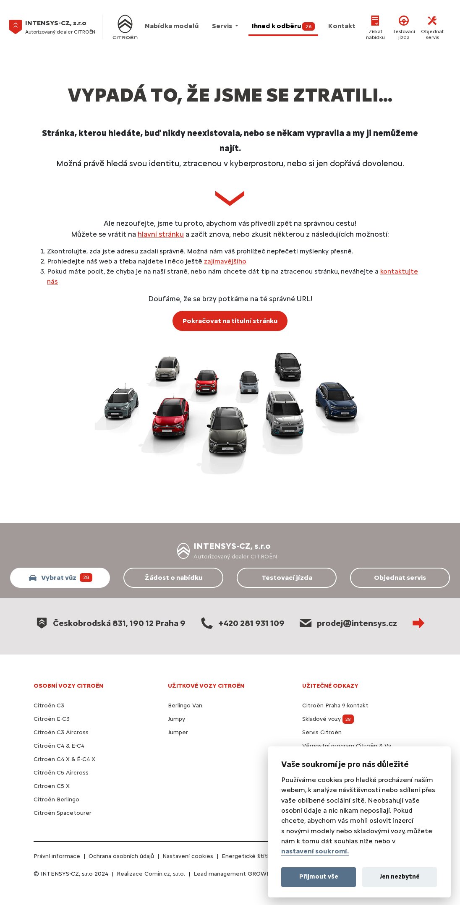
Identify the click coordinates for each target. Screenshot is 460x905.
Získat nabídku (375, 26)
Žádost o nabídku (173, 578)
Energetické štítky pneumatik (263, 856)
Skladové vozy (328, 718)
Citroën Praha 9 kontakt (335, 705)
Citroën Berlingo (56, 799)
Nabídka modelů (172, 26)
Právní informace (57, 856)
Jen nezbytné (400, 876)
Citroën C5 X (52, 786)
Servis (222, 26)
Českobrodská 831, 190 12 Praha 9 (110, 623)
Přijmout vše (318, 876)
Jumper (178, 732)
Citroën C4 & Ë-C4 (59, 745)
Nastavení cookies (187, 856)
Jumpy (176, 718)
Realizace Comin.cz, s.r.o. (151, 873)
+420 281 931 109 (242, 623)
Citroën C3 (49, 705)
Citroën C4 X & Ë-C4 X (64, 759)
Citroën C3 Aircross (61, 732)
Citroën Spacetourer (62, 812)
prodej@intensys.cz (347, 623)
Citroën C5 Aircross (61, 772)
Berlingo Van (185, 705)
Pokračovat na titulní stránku (230, 321)
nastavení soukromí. (315, 851)
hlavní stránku (161, 234)
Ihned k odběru (283, 26)
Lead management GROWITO (235, 873)
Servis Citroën (322, 732)
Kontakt (341, 26)
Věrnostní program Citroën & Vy (346, 745)
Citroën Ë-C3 (52, 718)
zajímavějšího (225, 261)
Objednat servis (432, 26)
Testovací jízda (403, 26)
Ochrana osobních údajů (121, 856)
